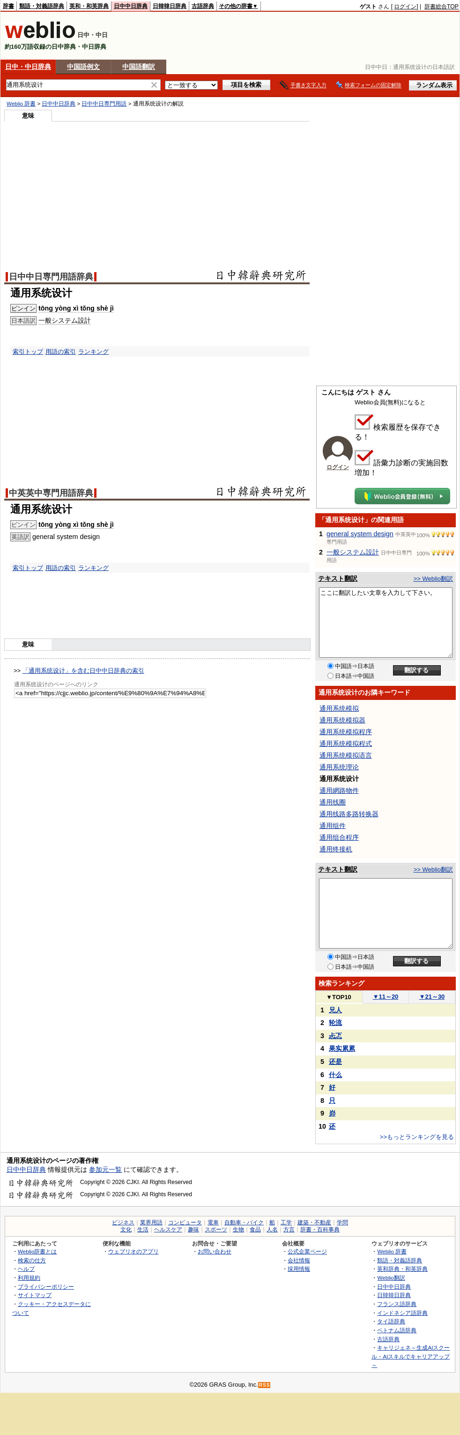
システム (65, 320)
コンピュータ (185, 1222)
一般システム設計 (352, 552)
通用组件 (332, 825)
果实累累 (342, 1048)
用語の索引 (60, 351)
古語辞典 (203, 6)
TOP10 (338, 997)
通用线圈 (332, 802)
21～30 (432, 996)
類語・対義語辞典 (41, 6)
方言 (289, 1229)
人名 (272, 1229)
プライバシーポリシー (46, 1286)
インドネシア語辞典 (402, 1313)
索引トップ (28, 351)
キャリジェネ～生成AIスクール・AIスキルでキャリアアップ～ (410, 1356)
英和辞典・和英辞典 (402, 1269)
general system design (359, 534)
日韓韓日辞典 (169, 6)
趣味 (193, 1229)
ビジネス (123, 1222)
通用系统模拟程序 (345, 732)
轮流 (335, 1022)
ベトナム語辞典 (396, 1330)
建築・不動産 (314, 1222)
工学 (286, 1222)
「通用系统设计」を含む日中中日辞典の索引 (83, 670)
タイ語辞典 (391, 1321)
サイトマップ (35, 1295)
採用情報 (299, 1269)
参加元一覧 (105, 1169)
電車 (213, 1222)
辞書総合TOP (441, 6)
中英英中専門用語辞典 (51, 493)
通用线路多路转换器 (348, 814)
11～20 (386, 996)
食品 (255, 1229)
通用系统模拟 (339, 708)
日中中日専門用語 (104, 103)
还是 (335, 1061)
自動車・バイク (244, 1222)
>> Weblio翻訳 (433, 578)
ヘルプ (26, 1269)
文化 (126, 1229)
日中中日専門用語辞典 (51, 276)
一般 (45, 320)
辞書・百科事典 (320, 1229)
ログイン (405, 6)
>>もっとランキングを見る (417, 1136)
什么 (335, 1074)
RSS (264, 1385)
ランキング (93, 351)
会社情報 (299, 1260)
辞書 (8, 6)
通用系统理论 (339, 767)
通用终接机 (335, 849)
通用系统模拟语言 (345, 755)
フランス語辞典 (396, 1304)
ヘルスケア (168, 1229)
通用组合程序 (339, 837)
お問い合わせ (214, 1251)
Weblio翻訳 (391, 1278)
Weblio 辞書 (21, 103)
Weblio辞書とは (37, 1251)
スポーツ (216, 1229)
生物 (238, 1229)
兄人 (335, 1010)
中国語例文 (83, 66)
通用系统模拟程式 (345, 743)
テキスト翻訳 (337, 578)
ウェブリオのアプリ (133, 1251)
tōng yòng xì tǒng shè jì (76, 308)
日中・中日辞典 (28, 66)
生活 (142, 1229)
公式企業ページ (307, 1251)
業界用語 (151, 1222)
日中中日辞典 (131, 6)
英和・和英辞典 (89, 6)
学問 (342, 1222)
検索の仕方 (32, 1260)
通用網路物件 (339, 790)
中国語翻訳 (138, 66)
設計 (84, 320)
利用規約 (29, 1278)
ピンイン (23, 308)
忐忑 (335, 1036)
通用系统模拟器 (342, 720)
